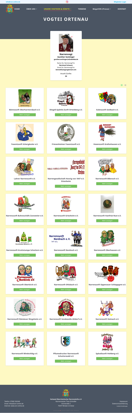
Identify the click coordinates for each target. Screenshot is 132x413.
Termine (82, 9)
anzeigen (25, 115)
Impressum (124, 401)
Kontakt (122, 9)
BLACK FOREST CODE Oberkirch (70, 410)
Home (17, 9)
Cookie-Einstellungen (122, 406)
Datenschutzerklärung (120, 404)
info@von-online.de (13, 2)
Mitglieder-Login (120, 2)
